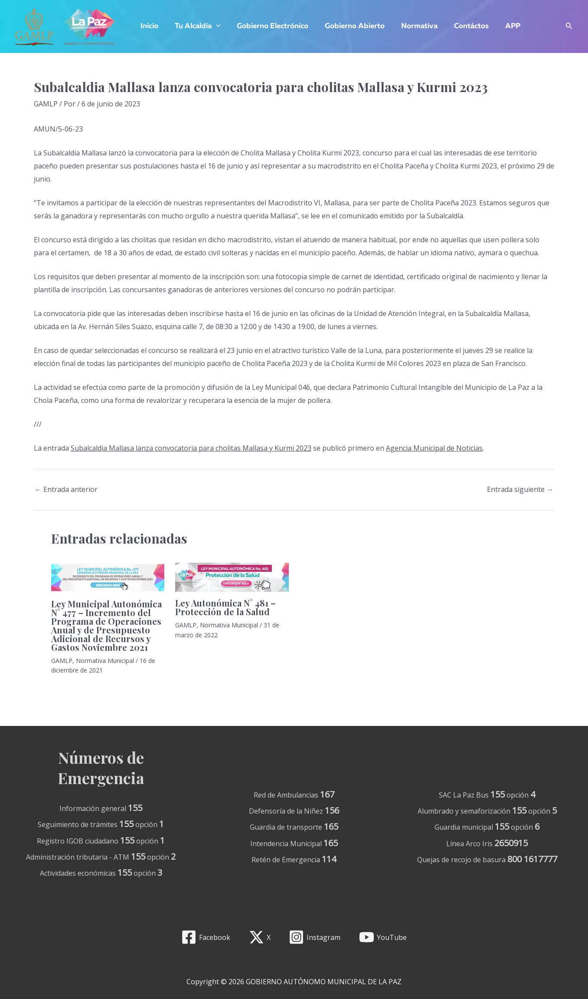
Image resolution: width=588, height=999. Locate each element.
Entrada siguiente (520, 489)
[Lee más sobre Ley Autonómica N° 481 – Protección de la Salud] (231, 576)
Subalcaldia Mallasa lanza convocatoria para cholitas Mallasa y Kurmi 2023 (191, 448)
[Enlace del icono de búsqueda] (569, 26)
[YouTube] (383, 937)
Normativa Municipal (105, 660)
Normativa (411, 26)
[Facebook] (205, 937)
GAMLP (46, 104)
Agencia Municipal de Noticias (434, 448)
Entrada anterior (66, 489)
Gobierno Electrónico (268, 26)
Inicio (148, 26)
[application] (213, 26)
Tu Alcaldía (195, 26)
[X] (259, 937)
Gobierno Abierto (349, 26)
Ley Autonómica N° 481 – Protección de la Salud (225, 607)
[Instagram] (314, 937)
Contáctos (461, 26)
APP (501, 26)
